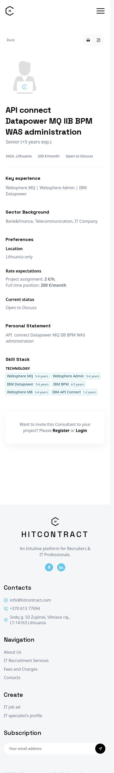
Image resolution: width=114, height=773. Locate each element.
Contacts (12, 677)
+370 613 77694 (22, 608)
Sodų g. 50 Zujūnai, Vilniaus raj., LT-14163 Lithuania (37, 620)
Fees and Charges (21, 669)
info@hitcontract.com (27, 600)
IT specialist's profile (23, 715)
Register (61, 430)
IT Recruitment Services (26, 660)
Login (81, 430)
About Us (12, 652)
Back (11, 40)
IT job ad (12, 707)
